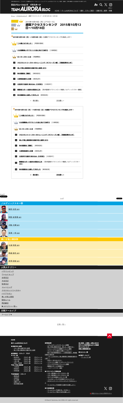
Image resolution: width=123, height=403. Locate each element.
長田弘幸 (16, 376)
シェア (2, 194)
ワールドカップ (8, 274)
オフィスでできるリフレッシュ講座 (58, 364)
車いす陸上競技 (8, 297)
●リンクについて (84, 347)
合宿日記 (5, 278)
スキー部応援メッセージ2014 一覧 (58, 375)
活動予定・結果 (101, 11)
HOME (57, 11)
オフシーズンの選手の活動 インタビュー (59, 351)
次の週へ (59, 100)
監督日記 (5, 284)
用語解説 (5, 303)
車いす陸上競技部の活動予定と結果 (24, 350)
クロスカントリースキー (11, 290)
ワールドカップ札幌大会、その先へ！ (58, 390)
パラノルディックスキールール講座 (58, 345)
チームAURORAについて (69, 11)
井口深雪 (16, 380)
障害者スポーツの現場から (55, 366)
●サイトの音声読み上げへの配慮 (89, 345)
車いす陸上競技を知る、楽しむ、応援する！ (60, 347)
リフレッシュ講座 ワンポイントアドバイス (60, 362)
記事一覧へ (61, 324)
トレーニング (7, 287)
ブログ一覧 (27, 357)
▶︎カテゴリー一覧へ (9, 306)
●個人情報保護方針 (85, 349)
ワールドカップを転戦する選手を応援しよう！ (61, 385)
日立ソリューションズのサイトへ (101, 393)
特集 (110, 11)
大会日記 (5, 281)
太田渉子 (16, 378)
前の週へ (36, 100)
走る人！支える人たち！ (54, 360)
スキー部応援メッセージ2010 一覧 (58, 373)
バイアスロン (7, 293)
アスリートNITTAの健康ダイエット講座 (59, 349)
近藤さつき (17, 382)
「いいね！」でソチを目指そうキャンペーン (60, 379)
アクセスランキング (22, 16)
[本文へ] (110, 7)
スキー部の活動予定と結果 (22, 348)
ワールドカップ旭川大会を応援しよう (58, 392)
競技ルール (6, 300)
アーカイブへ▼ (86, 357)
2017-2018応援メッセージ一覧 (57, 377)
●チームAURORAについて (19, 343)
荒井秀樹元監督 (18, 384)
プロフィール (38, 357)
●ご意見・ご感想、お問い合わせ (89, 343)
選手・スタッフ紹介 (87, 11)
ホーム (13, 16)
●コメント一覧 (83, 352)
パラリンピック (8, 271)
